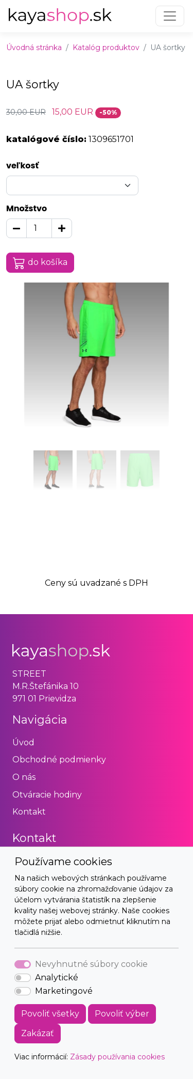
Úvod (23, 742)
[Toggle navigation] (169, 16)
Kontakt (29, 812)
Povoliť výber (122, 1014)
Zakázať (37, 1033)
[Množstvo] (39, 228)
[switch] (22, 978)
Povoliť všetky (50, 1014)
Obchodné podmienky (59, 759)
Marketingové (64, 991)
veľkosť (22, 165)
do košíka (40, 263)
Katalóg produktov (106, 47)
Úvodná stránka (34, 47)
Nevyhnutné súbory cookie (91, 964)
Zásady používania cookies (117, 1056)
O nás (24, 777)
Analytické (56, 977)
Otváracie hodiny (47, 795)
